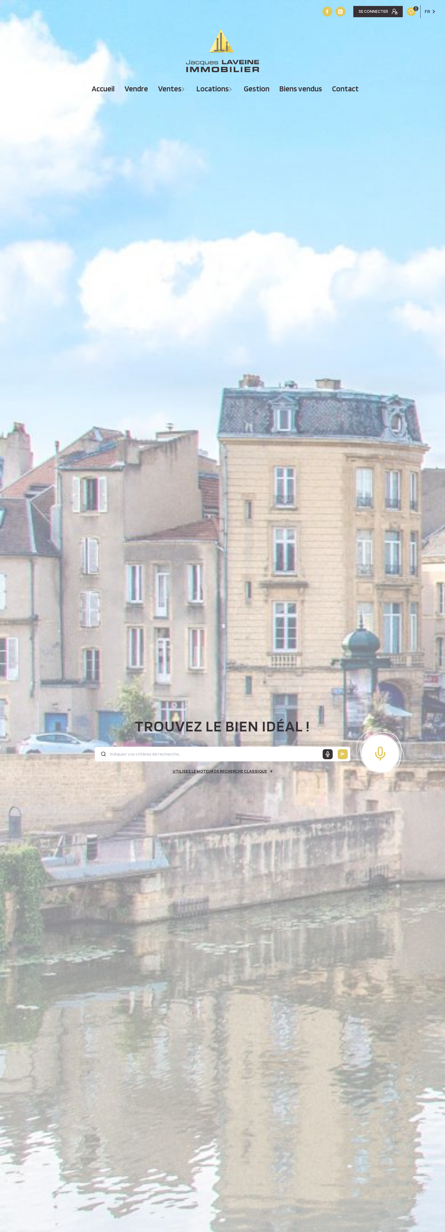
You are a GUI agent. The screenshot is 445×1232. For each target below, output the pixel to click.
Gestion (256, 89)
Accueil (103, 89)
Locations (213, 89)
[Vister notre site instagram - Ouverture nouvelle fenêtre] (340, 12)
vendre (136, 89)
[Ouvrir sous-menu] (183, 88)
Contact (345, 89)
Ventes (170, 89)
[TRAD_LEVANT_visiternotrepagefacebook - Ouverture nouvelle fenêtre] (327, 12)
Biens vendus (300, 89)
